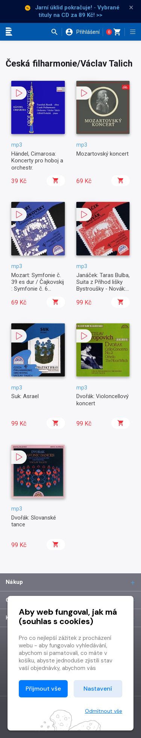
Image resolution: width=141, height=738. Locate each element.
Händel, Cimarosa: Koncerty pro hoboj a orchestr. (37, 160)
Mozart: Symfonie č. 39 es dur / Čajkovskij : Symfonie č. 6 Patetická (37, 285)
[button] (56, 32)
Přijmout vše (43, 689)
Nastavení (97, 689)
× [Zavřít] (131, 7)
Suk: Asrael (25, 396)
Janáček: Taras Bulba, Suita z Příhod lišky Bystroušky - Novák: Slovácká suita (103, 285)
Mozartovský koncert (102, 153)
